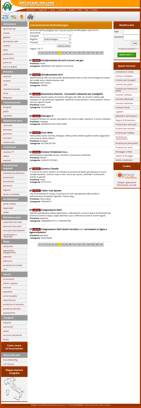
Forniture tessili (122, 107)
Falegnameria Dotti (47, 209)
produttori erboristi (12, 308)
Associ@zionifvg (10, 360)
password (118, 37)
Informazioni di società (94, 405)
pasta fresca (8, 58)
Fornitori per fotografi (125, 80)
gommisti (7, 133)
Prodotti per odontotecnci (122, 138)
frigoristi (7, 190)
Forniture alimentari (124, 99)
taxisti (6, 339)
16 (97, 52)
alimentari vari (9, 28)
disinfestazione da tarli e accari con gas (57, 60)
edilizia (6, 156)
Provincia (34, 42)
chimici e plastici (10, 283)
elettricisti (7, 185)
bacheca (62, 9)
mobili (6, 212)
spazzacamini (9, 312)
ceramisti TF (8, 152)
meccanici (7, 138)
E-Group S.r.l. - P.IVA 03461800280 (69, 405)
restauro (7, 80)
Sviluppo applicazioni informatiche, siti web (126, 182)
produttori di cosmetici (13, 304)
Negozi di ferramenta (125, 120)
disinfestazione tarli (47, 74)
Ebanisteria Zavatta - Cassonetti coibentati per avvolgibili (67, 93)
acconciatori (8, 279)
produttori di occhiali (12, 265)
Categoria (34, 36)
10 (70, 52)
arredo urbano (9, 203)
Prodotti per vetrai (124, 147)
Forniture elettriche (124, 103)
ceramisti (7, 76)
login (116, 31)
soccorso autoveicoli (12, 335)
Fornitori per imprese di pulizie (126, 89)
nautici (6, 331)
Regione (33, 39)
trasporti (7, 322)
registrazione (92, 30)
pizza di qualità (10, 66)
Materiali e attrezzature (126, 116)
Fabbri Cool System (46, 190)
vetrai (5, 93)
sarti (5, 269)
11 (74, 52)
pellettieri (7, 256)
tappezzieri (8, 208)
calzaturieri (8, 246)
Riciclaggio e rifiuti (124, 151)
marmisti (7, 160)
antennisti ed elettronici (14, 173)
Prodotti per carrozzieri (126, 124)
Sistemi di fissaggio (124, 156)
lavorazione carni (10, 41)
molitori (6, 45)
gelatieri (6, 37)
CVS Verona (8, 364)
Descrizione (35, 33)
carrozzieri (7, 125)
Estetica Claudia (45, 168)
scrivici (94, 9)
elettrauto (7, 129)
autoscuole (8, 326)
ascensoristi (8, 177)
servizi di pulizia (10, 296)
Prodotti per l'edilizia (125, 132)
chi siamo (31, 9)
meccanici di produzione (14, 230)
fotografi (7, 107)
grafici (6, 111)
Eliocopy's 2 (42, 115)
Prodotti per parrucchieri (127, 143)
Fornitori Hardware (124, 76)
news (52, 9)
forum (72, 9)
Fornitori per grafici (124, 84)
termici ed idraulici (11, 194)
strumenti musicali (11, 89)
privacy (107, 405)
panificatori (8, 54)
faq (86, 9)
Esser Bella (42, 132)
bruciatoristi (8, 181)
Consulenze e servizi (125, 71)
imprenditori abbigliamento (9, 251)
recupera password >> (128, 48)
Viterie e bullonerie (124, 160)
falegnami (7, 97)
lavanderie (7, 291)
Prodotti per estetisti (125, 128)
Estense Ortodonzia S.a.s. (50, 151)
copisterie (7, 115)
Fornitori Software (124, 94)
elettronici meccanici (12, 226)
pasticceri (7, 62)
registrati (43, 9)
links (80, 9)
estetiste (7, 287)
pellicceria (7, 261)
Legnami (119, 111)
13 (83, 52)
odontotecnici (9, 300)
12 (79, 52)
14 (88, 52)
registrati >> (127, 54)
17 (101, 52)
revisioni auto (9, 142)
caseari (6, 33)
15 (92, 52)
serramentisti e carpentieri (10, 235)
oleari (5, 50)
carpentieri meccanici (12, 222)
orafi (5, 84)
